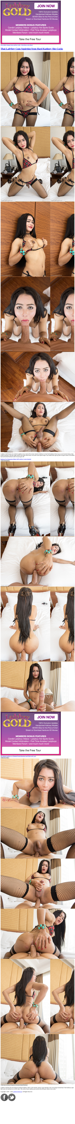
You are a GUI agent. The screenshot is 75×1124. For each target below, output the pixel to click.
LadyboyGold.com (17, 1091)
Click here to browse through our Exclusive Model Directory (14, 1085)
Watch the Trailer (5, 757)
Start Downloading (5, 460)
